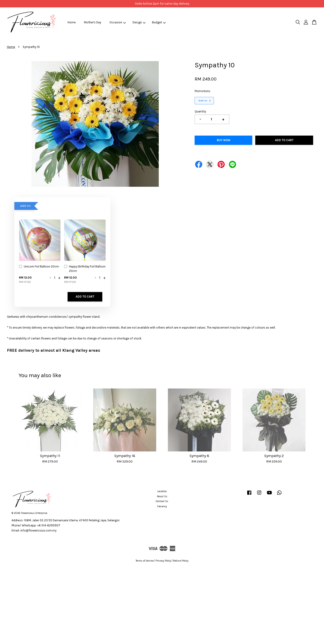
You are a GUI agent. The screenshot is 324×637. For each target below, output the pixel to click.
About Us (162, 496)
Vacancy (162, 506)
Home (72, 22)
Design (139, 22)
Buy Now (223, 140)
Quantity (200, 111)
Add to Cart (85, 296)
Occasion (117, 22)
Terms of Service (145, 560)
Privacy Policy (163, 560)
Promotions (202, 91)
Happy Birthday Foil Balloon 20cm (85, 268)
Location (162, 491)
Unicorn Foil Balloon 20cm (39, 267)
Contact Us (162, 501)
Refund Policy (180, 560)
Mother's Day (92, 22)
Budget (159, 22)
